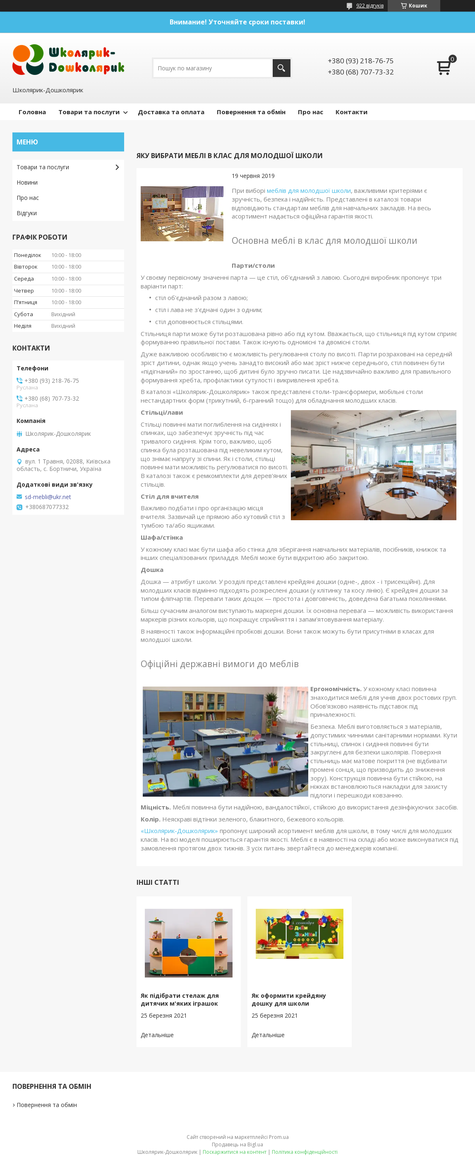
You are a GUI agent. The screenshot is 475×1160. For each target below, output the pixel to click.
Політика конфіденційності (305, 1151)
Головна (32, 112)
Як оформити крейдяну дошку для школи (289, 999)
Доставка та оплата (171, 112)
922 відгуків (370, 5)
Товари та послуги (89, 112)
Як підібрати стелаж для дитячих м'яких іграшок (180, 999)
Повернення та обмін (251, 112)
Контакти (351, 112)
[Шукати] (281, 68)
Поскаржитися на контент (234, 1151)
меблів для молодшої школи (309, 190)
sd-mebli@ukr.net (48, 497)
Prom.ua (279, 1137)
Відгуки (27, 213)
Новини (27, 182)
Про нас (310, 112)
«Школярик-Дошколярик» (179, 830)
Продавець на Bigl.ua (237, 1144)
